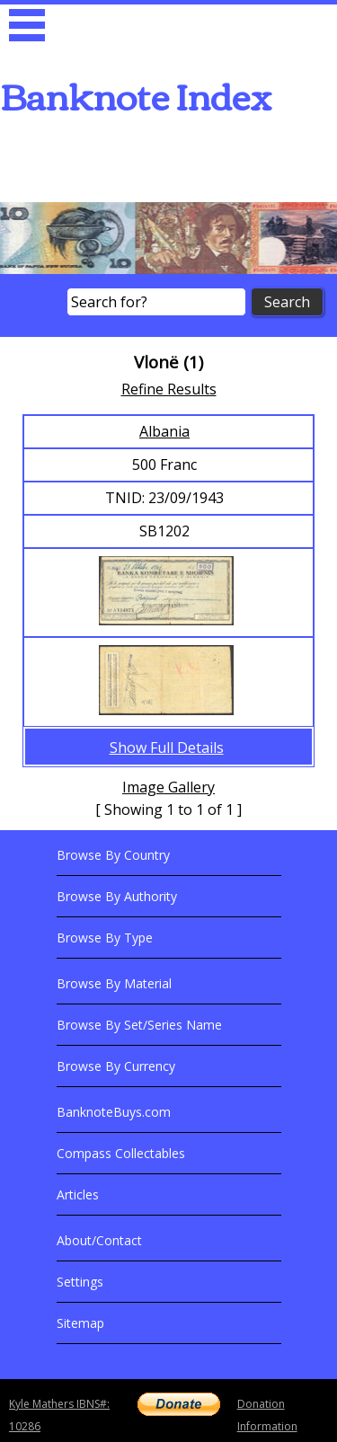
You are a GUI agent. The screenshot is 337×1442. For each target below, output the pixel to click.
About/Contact (99, 1240)
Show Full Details (167, 747)
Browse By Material (114, 983)
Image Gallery (168, 787)
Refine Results (169, 389)
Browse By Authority (117, 896)
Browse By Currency (116, 1066)
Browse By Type (105, 937)
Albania (164, 431)
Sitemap (80, 1322)
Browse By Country (113, 854)
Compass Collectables (121, 1153)
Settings (80, 1281)
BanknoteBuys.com (114, 1111)
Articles (78, 1194)
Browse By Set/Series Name (139, 1024)
